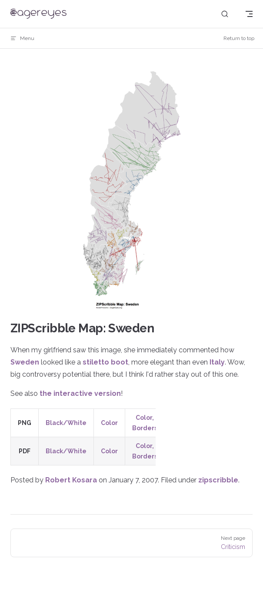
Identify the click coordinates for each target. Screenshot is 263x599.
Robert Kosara (71, 480)
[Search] (224, 14)
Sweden (24, 362)
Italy (217, 362)
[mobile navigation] (249, 14)
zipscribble (218, 480)
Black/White (66, 422)
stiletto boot (105, 362)
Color (109, 422)
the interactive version (80, 393)
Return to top (238, 38)
